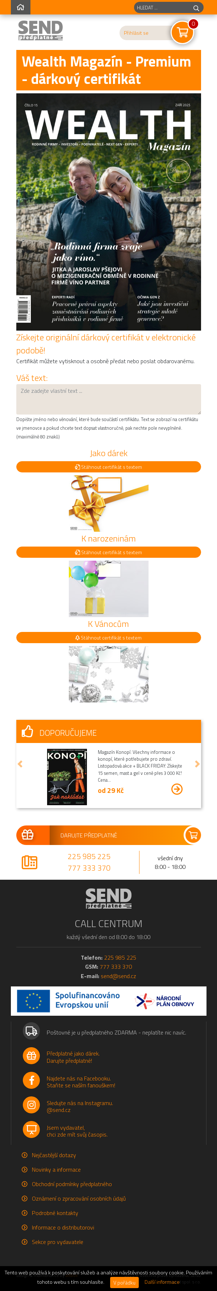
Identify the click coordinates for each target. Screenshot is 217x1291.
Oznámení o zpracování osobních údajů (79, 1198)
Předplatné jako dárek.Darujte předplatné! (73, 1057)
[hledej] (196, 7)
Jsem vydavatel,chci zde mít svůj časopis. (77, 1131)
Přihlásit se (136, 33)
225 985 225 (89, 856)
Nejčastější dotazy (54, 1155)
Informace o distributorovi (63, 1227)
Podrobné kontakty (55, 1213)
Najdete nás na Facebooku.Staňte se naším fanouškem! (81, 1082)
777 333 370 (89, 868)
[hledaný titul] (161, 7)
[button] (20, 764)
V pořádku (124, 1282)
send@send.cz (118, 976)
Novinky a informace (56, 1169)
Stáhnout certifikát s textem (108, 467)
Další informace (162, 1282)
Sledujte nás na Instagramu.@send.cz (80, 1106)
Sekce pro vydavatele (57, 1241)
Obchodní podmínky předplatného (72, 1184)
